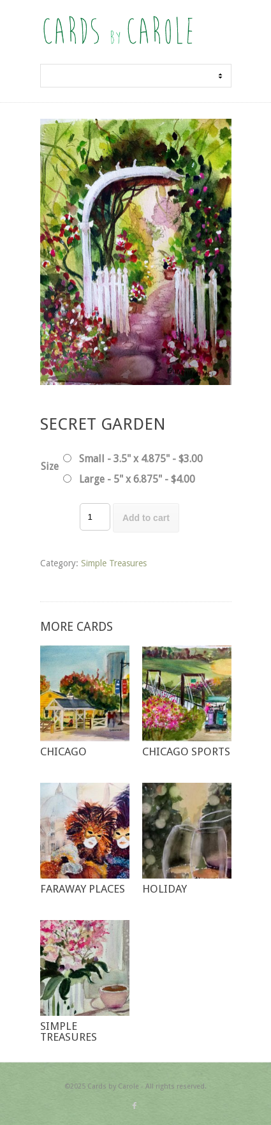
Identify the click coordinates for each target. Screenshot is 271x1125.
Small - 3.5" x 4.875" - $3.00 (141, 459)
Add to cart (146, 518)
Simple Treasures (114, 563)
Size (50, 466)
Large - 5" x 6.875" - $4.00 (137, 479)
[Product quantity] (95, 517)
